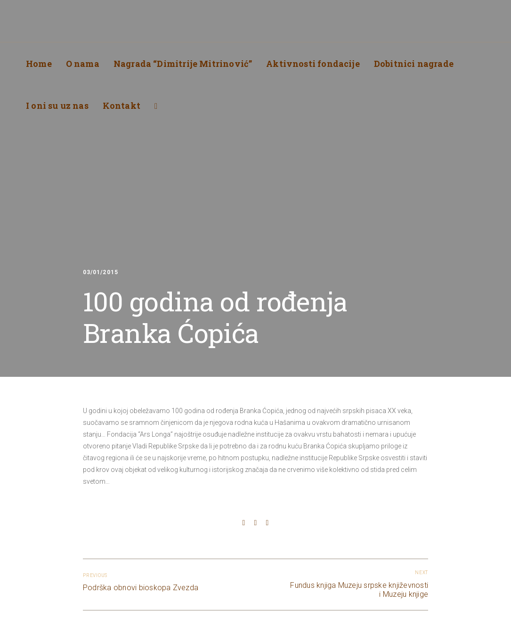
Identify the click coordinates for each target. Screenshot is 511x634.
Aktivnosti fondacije (313, 63)
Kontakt (121, 105)
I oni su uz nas (57, 105)
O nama (82, 63)
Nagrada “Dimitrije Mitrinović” (183, 63)
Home (39, 63)
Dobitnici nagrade (414, 63)
